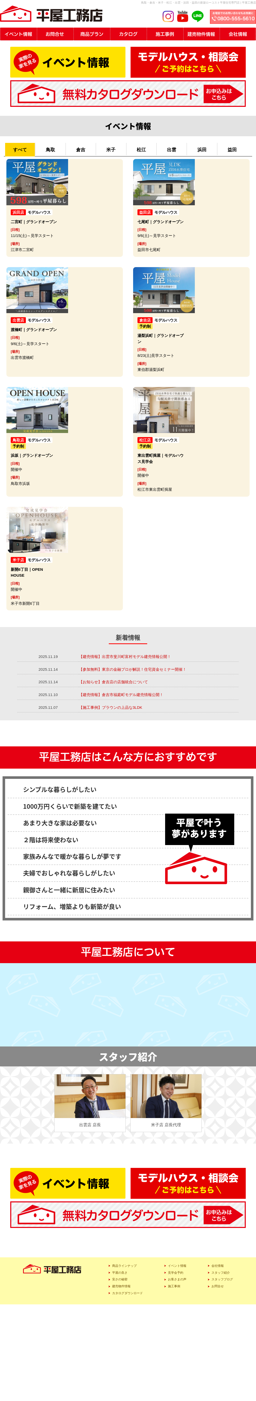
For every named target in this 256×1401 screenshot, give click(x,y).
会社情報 (217, 1266)
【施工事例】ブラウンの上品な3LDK (111, 707)
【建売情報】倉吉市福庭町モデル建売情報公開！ (121, 694)
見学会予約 (175, 1272)
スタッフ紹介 (220, 1272)
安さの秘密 (119, 1279)
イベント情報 (177, 1266)
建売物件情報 (121, 1286)
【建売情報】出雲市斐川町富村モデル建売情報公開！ (125, 656)
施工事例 (174, 1286)
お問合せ (217, 1286)
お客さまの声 (177, 1279)
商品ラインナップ (124, 1266)
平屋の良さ (119, 1272)
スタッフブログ (222, 1279)
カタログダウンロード (127, 1293)
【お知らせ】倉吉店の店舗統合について (113, 682)
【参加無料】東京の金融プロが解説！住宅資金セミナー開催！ (132, 669)
